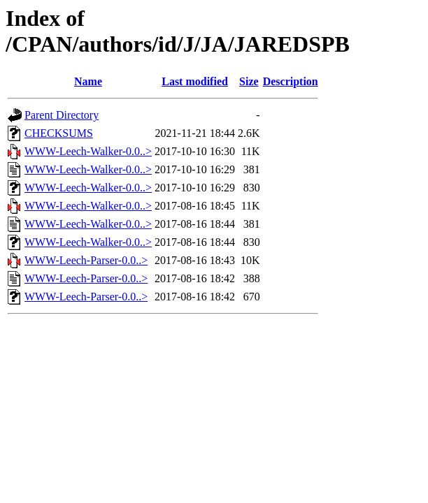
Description (290, 81)
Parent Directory (61, 115)
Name (88, 81)
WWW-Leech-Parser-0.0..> (86, 260)
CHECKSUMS (58, 133)
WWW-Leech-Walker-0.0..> (88, 151)
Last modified (195, 81)
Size (249, 81)
